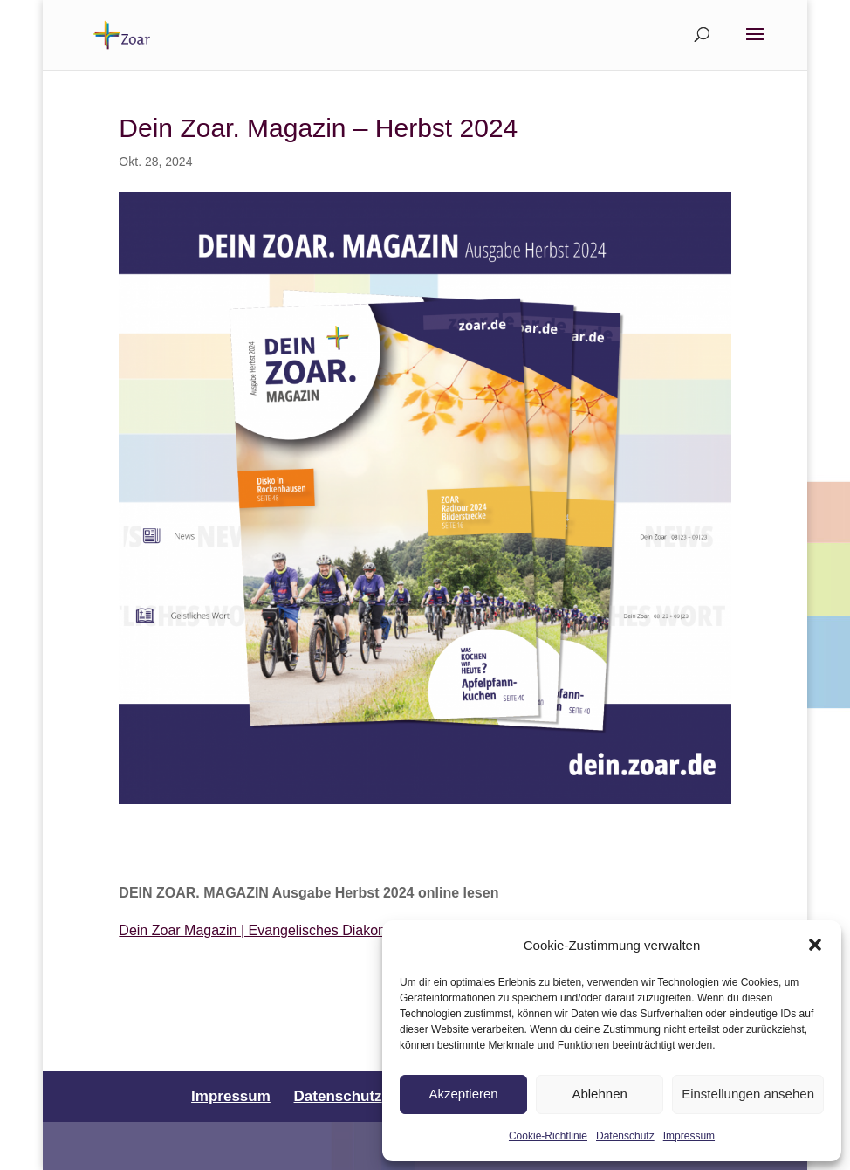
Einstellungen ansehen (748, 1093)
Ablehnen (599, 1093)
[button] (815, 944)
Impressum (689, 1136)
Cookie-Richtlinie (548, 1136)
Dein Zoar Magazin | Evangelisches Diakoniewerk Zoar (288, 930)
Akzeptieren (462, 1093)
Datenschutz (625, 1136)
